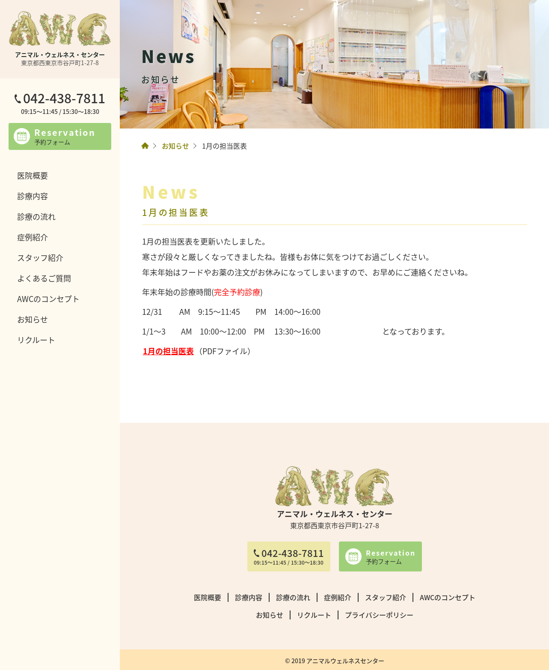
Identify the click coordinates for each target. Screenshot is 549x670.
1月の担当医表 (168, 350)
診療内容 (32, 195)
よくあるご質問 (44, 278)
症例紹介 (32, 236)
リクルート (36, 339)
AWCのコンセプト (48, 298)
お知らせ (32, 319)
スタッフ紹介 (40, 257)
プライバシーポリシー (379, 615)
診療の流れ (36, 216)
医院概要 (32, 175)
